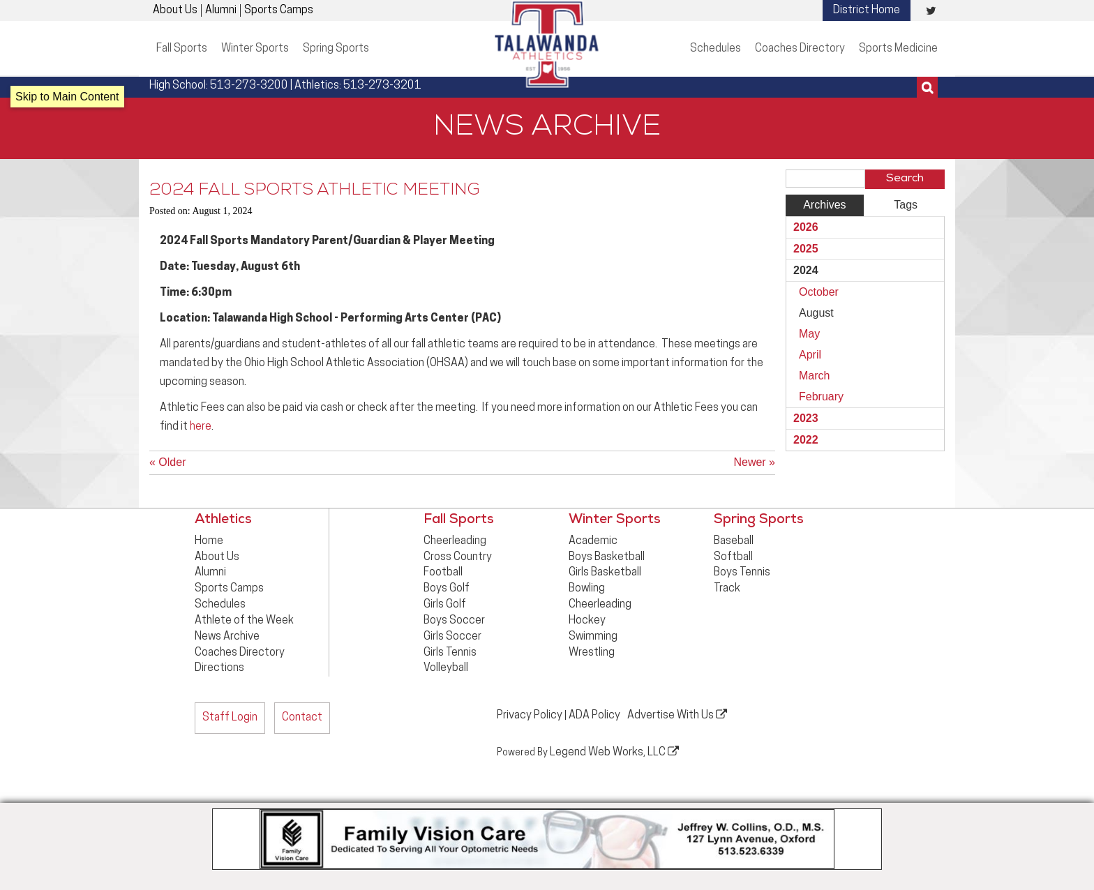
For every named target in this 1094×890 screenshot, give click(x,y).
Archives (824, 205)
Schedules (715, 48)
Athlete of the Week (244, 620)
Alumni (221, 10)
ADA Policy (594, 715)
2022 (805, 440)
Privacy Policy (529, 715)
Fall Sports (181, 48)
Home (209, 541)
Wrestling (592, 652)
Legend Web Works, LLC (614, 752)
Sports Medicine (898, 48)
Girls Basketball (605, 572)
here (200, 426)
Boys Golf (447, 588)
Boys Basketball (607, 557)
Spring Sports (336, 48)
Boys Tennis (742, 572)
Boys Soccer (454, 620)
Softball (733, 557)
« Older (167, 462)
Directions (219, 668)
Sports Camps (278, 10)
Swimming (593, 636)
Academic (593, 541)
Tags (905, 205)
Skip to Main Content (67, 97)
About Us (175, 10)
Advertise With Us (677, 715)
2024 (805, 270)
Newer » (754, 462)
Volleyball (446, 668)
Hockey (587, 620)
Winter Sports (255, 48)
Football (443, 572)
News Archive (227, 636)
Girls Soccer (452, 636)
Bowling (587, 588)
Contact (302, 717)
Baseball (734, 541)
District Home (866, 10)
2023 (805, 418)
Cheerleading (455, 541)
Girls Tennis (450, 652)
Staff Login (229, 717)
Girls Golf (445, 604)
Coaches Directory (800, 48)
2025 (805, 249)
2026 (805, 227)
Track (727, 588)
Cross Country (458, 557)
